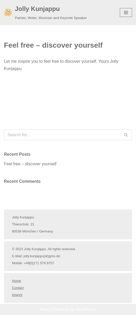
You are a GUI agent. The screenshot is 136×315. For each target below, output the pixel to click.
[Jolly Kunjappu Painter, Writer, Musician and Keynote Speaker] (45, 12)
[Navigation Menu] (126, 12)
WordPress (86, 309)
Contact (18, 288)
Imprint (17, 295)
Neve (44, 309)
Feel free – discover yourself (53, 45)
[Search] (62, 134)
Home (16, 281)
